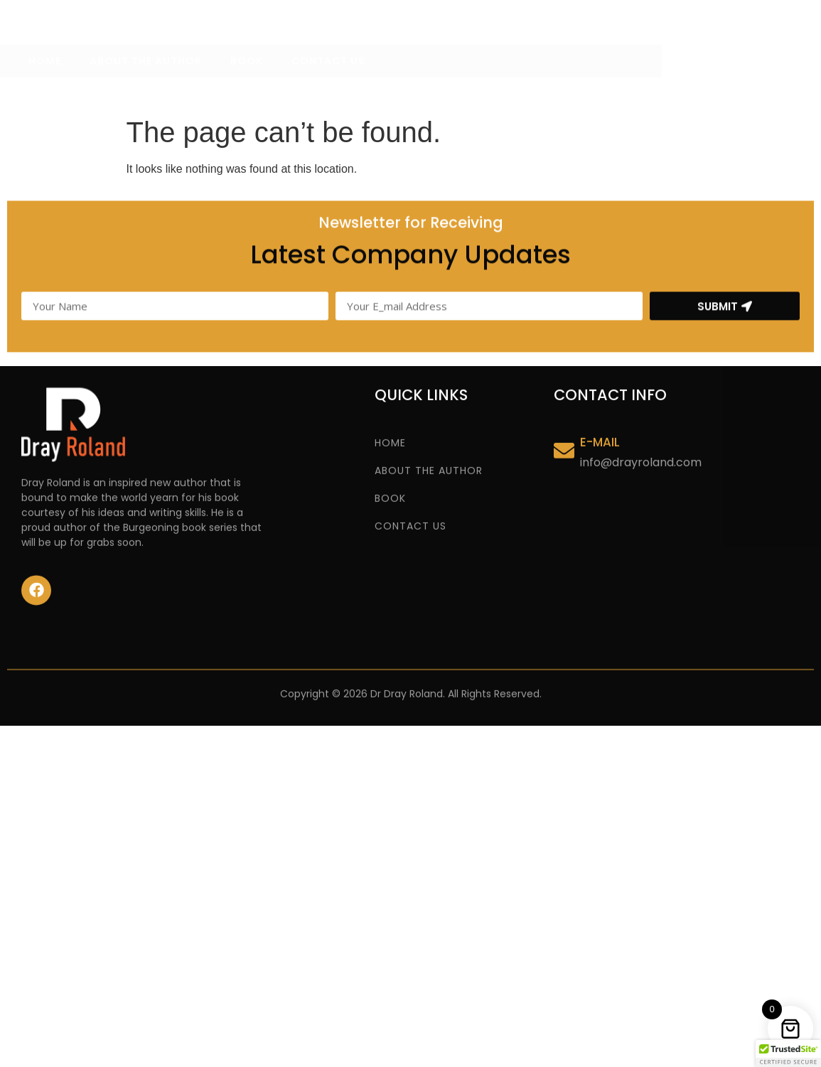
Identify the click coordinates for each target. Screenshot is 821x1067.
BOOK (246, 89)
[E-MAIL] (564, 473)
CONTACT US (328, 89)
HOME (44, 89)
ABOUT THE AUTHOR (146, 89)
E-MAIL (600, 464)
